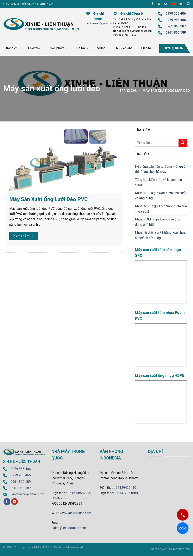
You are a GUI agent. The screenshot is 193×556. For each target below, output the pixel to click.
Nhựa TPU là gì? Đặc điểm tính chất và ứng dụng (160, 195)
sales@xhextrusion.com (68, 528)
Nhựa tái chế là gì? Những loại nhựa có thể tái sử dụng (160, 235)
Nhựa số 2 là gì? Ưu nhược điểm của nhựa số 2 (161, 208)
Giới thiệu (34, 48)
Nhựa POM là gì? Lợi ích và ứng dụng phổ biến (157, 222)
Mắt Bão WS (181, 549)
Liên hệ (146, 48)
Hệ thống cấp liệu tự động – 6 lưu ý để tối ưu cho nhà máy (160, 169)
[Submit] (183, 143)
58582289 (58, 498)
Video (101, 48)
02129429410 (126, 488)
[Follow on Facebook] (152, 3)
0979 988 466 (176, 20)
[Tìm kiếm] (188, 4)
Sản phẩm (58, 48)
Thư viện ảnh (123, 48)
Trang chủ (12, 48)
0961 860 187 (176, 26)
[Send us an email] (159, 3)
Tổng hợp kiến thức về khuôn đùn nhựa (158, 182)
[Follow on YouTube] (165, 3)
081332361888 (127, 493)
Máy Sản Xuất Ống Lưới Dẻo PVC (48, 199)
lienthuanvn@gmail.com (100, 23)
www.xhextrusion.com (75, 513)
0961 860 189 (21, 482)
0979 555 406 (21, 469)
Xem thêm (23, 235)
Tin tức (82, 48)
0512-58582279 (79, 493)
